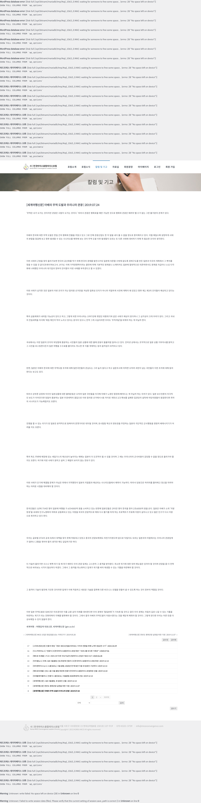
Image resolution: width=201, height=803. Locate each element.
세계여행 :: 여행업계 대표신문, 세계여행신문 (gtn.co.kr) (50, 626)
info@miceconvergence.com (149, 726)
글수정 (165, 640)
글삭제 (173, 640)
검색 (122, 703)
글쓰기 (173, 708)
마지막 (106, 697)
